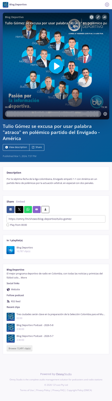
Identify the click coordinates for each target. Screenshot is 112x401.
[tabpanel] (56, 181)
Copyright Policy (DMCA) (79, 390)
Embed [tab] (20, 201)
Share (37, 147)
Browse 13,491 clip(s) (20, 348)
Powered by (56, 374)
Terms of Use (27, 390)
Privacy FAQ (58, 390)
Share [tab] (10, 201)
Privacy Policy (43, 390)
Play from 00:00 (17, 225)
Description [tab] (14, 172)
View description (16, 147)
